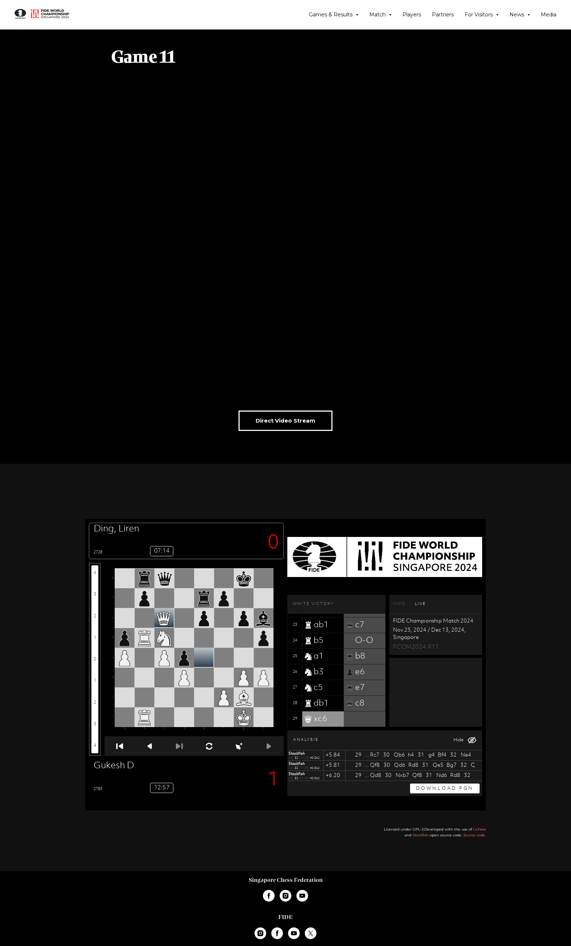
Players (411, 14)
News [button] (517, 14)
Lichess (479, 829)
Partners (443, 14)
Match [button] (378, 14)
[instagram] (285, 896)
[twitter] (310, 933)
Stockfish (421, 835)
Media (548, 14)
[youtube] (302, 896)
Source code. (474, 835)
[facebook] (269, 896)
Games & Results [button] (331, 14)
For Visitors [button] (479, 14)
